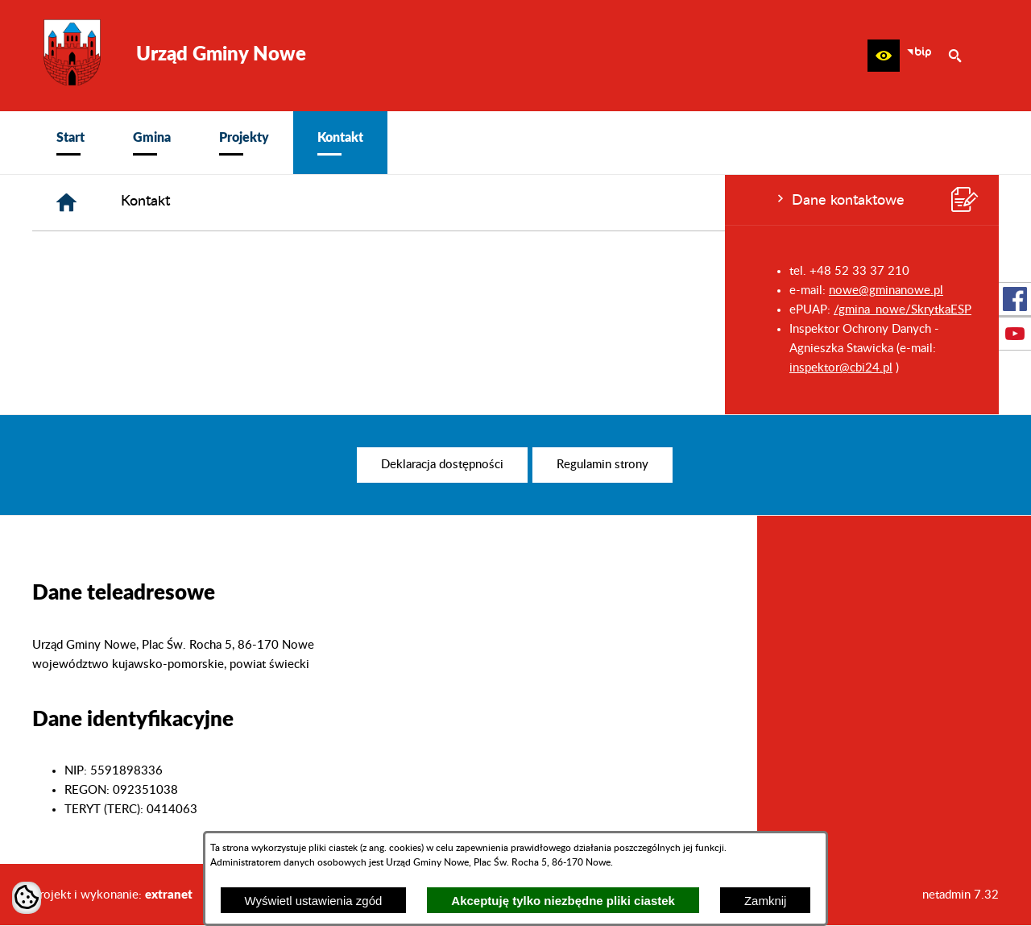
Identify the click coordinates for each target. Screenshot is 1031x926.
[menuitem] (70, 142)
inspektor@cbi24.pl (116, 368)
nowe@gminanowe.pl (161, 290)
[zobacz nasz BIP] (919, 55)
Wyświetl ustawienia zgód (314, 900)
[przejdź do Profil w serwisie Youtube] (1015, 334)
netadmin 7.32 (960, 895)
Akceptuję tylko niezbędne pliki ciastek (563, 900)
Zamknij (765, 900)
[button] (883, 55)
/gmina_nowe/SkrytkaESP (177, 310)
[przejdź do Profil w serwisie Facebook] (1015, 299)
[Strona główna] (309, 202)
